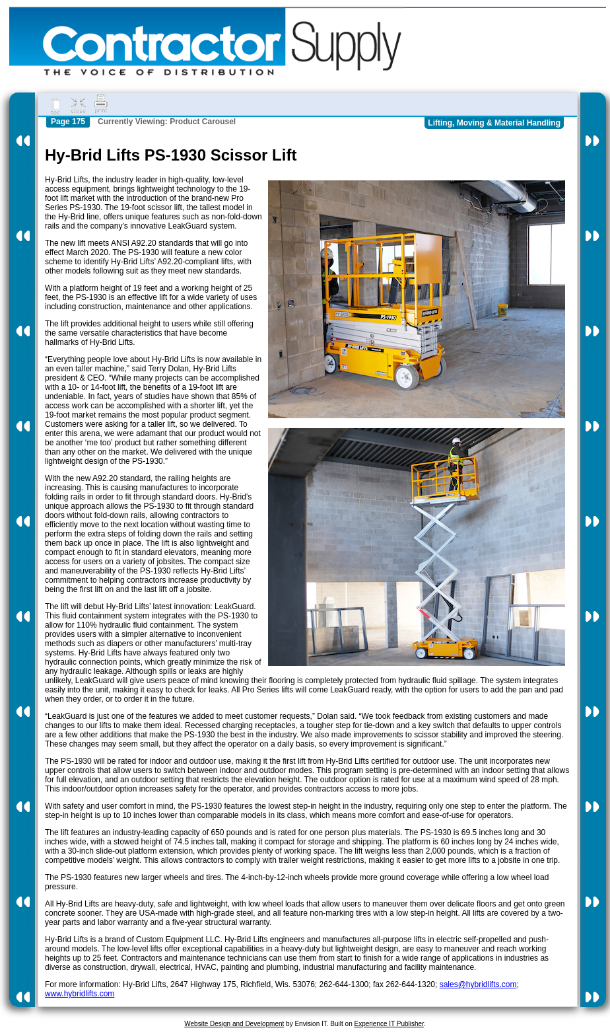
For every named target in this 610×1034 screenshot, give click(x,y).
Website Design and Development (234, 1023)
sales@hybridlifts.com (478, 984)
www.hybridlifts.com (79, 993)
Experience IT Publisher (388, 1023)
